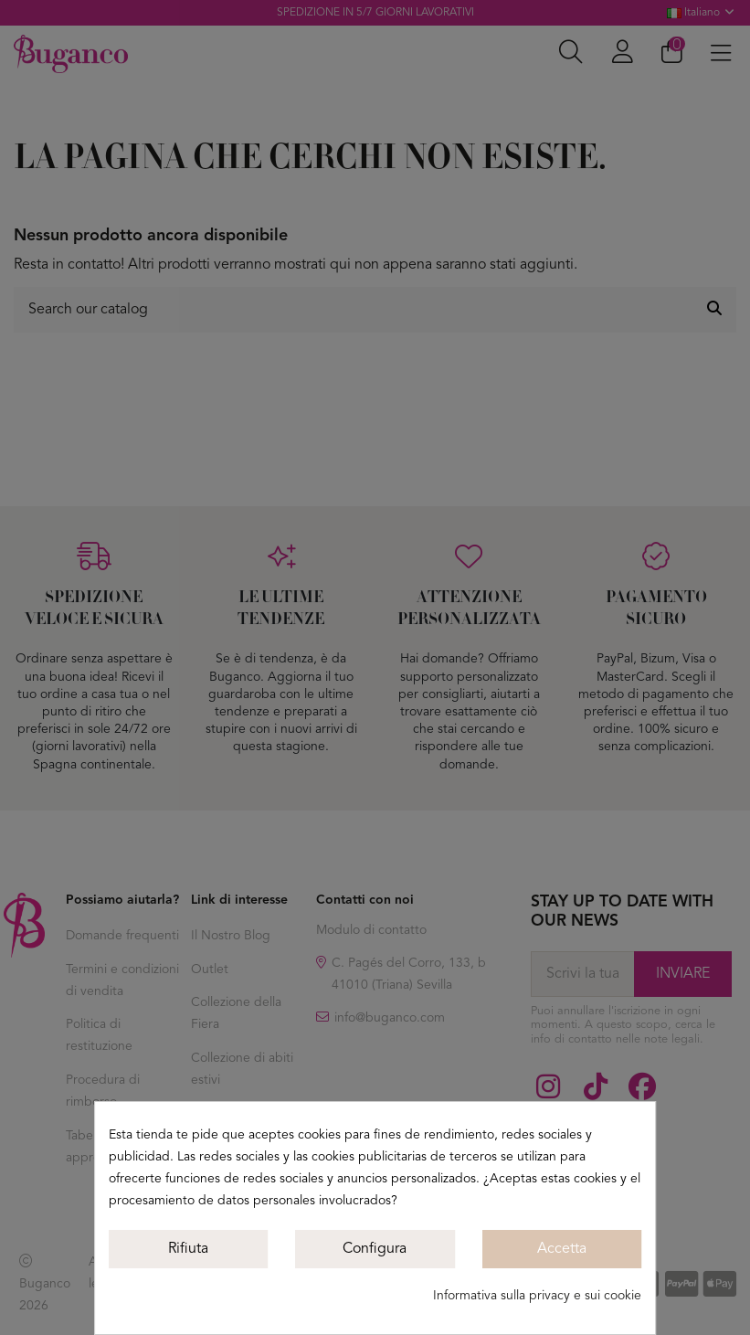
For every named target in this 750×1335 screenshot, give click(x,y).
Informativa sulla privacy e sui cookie (537, 1295)
